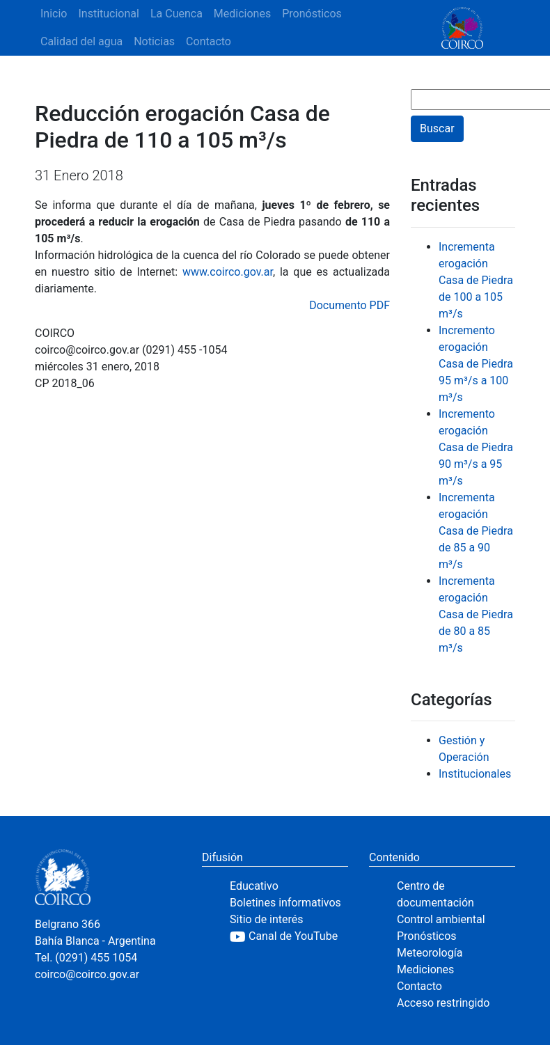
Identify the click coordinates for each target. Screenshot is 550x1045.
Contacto (208, 41)
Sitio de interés (267, 919)
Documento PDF (349, 305)
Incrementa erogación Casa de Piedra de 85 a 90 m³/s (476, 531)
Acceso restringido (443, 1002)
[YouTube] (289, 936)
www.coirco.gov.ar (227, 271)
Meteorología (429, 952)
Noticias (154, 41)
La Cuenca (176, 13)
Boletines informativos (285, 902)
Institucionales (475, 773)
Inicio (53, 13)
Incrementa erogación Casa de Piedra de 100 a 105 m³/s (476, 280)
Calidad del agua (81, 41)
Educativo (254, 886)
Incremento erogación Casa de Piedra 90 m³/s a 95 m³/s (476, 447)
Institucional (108, 13)
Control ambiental (441, 919)
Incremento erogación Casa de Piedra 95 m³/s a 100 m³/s (476, 364)
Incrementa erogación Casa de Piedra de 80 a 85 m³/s (476, 614)
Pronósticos (312, 13)
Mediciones (242, 13)
